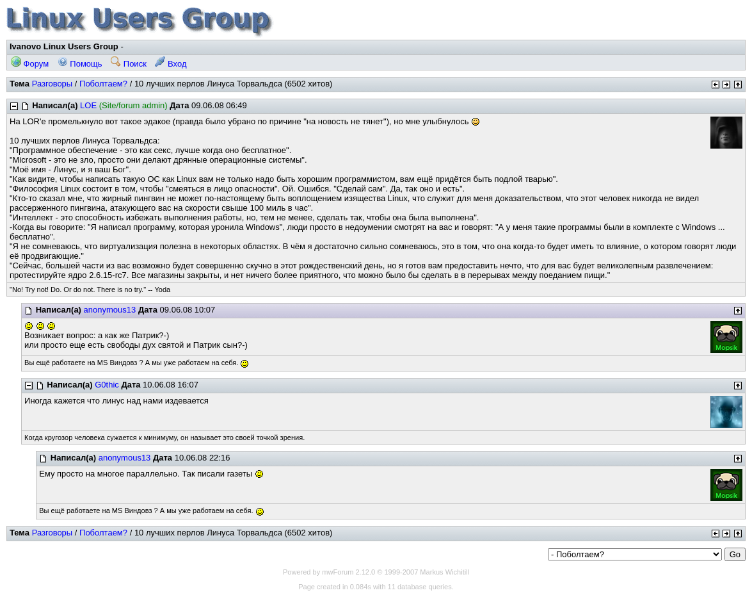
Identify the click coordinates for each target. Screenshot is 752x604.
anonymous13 (110, 309)
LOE (88, 105)
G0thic (107, 384)
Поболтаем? (103, 83)
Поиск (129, 64)
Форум (30, 64)
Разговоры (52, 83)
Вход (170, 64)
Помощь (80, 64)
